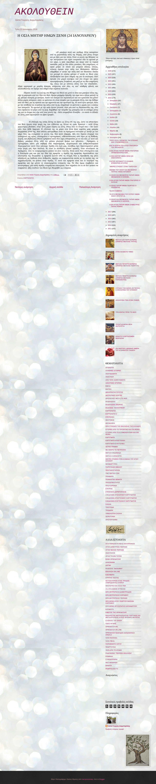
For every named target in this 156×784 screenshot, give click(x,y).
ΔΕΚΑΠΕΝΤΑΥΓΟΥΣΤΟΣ (114, 392)
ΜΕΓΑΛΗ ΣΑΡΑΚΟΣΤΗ (114, 456)
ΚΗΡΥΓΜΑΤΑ (110, 437)
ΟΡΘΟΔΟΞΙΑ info (112, 627)
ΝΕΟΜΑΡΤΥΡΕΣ (111, 464)
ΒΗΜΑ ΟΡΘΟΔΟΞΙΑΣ (113, 559)
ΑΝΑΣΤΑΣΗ (110, 377)
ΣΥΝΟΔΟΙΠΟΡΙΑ (111, 659)
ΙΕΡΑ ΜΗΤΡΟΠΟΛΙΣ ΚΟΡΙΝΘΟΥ (117, 595)
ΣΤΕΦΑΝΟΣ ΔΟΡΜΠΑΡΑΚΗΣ (116, 492)
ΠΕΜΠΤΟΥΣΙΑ (111, 647)
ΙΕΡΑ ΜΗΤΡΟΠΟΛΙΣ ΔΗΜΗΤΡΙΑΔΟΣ (119, 592)
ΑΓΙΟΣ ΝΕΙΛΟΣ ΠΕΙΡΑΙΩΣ (115, 550)
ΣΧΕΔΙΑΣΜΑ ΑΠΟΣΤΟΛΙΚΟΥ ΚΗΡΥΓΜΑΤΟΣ (121, 498)
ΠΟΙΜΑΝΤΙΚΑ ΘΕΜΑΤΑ (114, 479)
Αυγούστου (114, 114)
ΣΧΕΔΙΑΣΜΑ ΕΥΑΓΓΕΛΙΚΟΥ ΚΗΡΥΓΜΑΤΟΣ (121, 501)
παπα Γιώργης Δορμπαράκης (119, 726)
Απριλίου (113, 127)
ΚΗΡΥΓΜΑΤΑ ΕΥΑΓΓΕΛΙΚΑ (115, 444)
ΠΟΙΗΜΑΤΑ (110, 476)
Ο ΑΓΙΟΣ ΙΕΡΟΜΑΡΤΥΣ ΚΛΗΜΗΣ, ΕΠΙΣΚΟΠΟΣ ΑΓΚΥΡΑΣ (121, 162)
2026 (110, 71)
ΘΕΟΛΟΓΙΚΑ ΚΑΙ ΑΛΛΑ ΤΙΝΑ (116, 586)
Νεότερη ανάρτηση (24, 187)
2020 (110, 91)
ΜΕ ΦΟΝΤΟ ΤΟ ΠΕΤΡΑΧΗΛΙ (116, 450)
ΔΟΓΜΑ (108, 565)
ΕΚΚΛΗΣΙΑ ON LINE (113, 571)
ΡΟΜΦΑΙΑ (109, 656)
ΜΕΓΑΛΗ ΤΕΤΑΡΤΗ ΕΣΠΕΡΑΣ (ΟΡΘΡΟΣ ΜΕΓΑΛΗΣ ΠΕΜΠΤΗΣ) (127, 265)
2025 (110, 74)
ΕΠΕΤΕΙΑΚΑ (110, 417)
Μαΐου (112, 124)
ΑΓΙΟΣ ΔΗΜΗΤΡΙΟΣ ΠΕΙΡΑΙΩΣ (116, 547)
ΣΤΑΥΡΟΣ (109, 489)
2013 (110, 222)
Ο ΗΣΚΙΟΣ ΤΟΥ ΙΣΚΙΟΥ (114, 620)
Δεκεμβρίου (114, 100)
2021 (110, 88)
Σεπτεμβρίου (114, 111)
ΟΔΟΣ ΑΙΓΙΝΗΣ (111, 623)
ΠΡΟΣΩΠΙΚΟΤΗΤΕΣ (113, 482)
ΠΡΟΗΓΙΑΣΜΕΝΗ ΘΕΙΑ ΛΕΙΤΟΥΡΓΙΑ (124, 325)
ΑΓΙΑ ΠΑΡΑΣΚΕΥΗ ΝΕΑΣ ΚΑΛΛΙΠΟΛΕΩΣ (120, 544)
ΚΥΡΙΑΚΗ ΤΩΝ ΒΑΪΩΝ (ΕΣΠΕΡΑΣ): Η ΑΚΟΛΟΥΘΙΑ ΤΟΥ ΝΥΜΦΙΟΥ (128, 289)
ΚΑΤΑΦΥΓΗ (110, 609)
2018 (110, 98)
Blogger (102, 779)
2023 (110, 81)
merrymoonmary (87, 779)
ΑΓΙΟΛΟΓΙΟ (110, 367)
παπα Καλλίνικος (111, 638)
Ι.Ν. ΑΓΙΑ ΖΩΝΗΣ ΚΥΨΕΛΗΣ (116, 589)
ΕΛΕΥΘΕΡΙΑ (110, 575)
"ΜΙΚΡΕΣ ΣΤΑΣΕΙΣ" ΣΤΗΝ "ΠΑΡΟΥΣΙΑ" (123, 166)
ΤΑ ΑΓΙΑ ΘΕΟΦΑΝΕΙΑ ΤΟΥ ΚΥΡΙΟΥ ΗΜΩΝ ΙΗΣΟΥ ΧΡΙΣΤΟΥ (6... (124, 195)
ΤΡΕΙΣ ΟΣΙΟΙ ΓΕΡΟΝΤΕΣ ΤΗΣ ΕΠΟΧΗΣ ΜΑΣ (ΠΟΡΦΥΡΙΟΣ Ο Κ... (123, 141)
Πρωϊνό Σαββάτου (115, 191)
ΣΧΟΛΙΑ (108, 504)
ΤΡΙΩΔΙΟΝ (109, 510)
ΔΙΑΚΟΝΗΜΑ (110, 562)
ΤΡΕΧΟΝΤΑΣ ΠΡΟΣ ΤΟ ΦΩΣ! (126, 312)
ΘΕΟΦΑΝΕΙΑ (110, 423)
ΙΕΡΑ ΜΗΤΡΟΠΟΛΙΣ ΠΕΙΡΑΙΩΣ (116, 598)
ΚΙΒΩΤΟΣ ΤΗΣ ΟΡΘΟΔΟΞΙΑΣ (116, 612)
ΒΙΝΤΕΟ (108, 389)
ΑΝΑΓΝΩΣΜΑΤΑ (111, 374)
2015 (110, 215)
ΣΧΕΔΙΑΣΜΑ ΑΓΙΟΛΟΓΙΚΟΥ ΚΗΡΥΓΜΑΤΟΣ (121, 495)
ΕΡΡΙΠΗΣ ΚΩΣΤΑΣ (112, 578)
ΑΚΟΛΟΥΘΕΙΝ (44, 11)
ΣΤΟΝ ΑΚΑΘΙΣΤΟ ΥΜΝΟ (124, 252)
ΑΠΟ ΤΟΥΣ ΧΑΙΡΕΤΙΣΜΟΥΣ (115, 380)
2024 (110, 77)
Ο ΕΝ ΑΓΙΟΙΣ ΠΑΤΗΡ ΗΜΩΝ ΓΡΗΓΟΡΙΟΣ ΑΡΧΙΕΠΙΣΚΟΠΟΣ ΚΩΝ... (124, 152)
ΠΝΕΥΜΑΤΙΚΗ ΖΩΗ (112, 473)
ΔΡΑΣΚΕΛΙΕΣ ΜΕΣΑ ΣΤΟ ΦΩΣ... (117, 398)
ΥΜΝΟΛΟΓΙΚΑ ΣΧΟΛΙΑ (114, 513)
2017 (110, 212)
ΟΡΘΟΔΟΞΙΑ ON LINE (114, 630)
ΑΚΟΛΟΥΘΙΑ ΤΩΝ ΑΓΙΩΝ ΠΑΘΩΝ (127, 300)
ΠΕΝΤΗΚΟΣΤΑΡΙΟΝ (113, 470)
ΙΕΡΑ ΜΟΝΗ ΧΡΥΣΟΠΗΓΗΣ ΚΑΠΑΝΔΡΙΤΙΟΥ (121, 606)
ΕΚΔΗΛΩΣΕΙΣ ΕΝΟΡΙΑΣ (114, 405)
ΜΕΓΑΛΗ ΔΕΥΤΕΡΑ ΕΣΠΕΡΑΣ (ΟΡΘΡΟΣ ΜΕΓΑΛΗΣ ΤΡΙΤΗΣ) (126, 241)
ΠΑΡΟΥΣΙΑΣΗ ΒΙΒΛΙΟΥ (114, 467)
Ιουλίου (112, 117)
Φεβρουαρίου (115, 134)
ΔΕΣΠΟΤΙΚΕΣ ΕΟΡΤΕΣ (114, 395)
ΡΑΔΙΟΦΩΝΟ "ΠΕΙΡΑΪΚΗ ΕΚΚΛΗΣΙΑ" (119, 653)
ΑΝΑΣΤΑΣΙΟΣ (110, 553)
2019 (110, 94)
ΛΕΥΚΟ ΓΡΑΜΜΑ (112, 447)
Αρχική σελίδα (56, 187)
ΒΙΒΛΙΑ (108, 386)
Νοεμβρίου (114, 104)
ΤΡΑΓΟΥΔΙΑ (110, 507)
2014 (110, 218)
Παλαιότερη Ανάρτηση (90, 187)
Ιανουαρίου (114, 137)
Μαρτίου (113, 131)
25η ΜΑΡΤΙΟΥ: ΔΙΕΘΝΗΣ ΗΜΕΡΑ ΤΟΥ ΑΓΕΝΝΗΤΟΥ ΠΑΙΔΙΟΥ (127, 349)
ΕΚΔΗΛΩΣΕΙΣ (110, 402)
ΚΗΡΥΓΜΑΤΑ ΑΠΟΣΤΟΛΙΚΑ (115, 440)
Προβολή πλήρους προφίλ (115, 729)
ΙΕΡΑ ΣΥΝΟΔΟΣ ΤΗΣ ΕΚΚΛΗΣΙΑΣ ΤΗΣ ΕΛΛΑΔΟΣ (123, 426)
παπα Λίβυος (110, 641)
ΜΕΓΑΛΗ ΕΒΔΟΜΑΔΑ (113, 453)
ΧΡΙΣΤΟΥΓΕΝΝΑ (111, 520)
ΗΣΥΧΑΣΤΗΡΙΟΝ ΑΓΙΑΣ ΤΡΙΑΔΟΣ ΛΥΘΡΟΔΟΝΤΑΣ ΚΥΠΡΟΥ (118, 582)
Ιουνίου (112, 121)
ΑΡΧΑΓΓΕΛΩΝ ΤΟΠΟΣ (114, 556)
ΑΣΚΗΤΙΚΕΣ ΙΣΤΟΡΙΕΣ (114, 383)
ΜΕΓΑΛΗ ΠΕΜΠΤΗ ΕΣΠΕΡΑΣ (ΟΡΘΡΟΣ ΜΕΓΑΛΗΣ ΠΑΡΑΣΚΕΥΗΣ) (126, 278)
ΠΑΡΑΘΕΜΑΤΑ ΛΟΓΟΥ (114, 644)
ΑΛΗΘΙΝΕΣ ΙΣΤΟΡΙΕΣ (113, 371)
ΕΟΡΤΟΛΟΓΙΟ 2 (111, 414)
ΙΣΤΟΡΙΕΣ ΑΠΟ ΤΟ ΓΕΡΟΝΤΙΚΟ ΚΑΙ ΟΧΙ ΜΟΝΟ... (123, 429)
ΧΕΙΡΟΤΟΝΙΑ (110, 516)
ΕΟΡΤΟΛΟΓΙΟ (29, 178)
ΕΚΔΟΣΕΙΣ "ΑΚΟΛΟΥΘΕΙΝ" (115, 408)
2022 (110, 84)
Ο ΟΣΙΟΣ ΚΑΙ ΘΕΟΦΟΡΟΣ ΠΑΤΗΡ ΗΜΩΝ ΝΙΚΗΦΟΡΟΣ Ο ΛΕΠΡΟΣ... (124, 200)
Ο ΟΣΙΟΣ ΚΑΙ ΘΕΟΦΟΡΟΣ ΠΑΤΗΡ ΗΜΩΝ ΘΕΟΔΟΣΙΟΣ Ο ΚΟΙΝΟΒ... (124, 176)
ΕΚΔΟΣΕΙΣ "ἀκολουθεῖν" (114, 568)
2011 (110, 229)
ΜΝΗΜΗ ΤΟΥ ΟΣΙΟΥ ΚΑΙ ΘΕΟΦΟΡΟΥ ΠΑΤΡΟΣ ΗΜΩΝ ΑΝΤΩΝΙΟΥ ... (123, 171)
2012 (110, 225)
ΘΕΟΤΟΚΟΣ (110, 420)
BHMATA (109, 666)
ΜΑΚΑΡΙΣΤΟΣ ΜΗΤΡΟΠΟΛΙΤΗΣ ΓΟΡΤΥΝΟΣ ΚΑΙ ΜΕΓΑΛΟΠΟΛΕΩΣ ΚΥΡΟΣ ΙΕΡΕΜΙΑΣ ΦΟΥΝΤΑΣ (123, 616)
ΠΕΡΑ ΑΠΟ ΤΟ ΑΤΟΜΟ (114, 650)
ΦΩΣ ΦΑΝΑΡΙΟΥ (111, 662)
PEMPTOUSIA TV (112, 669)
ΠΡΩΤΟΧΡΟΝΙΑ (111, 486)
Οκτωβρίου (114, 107)
